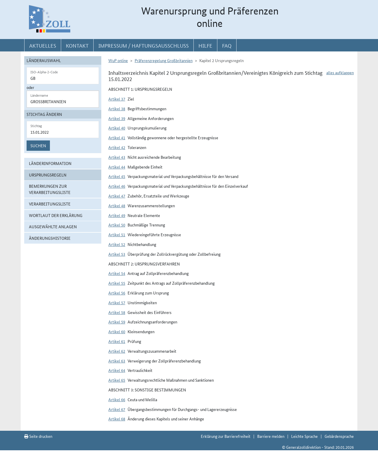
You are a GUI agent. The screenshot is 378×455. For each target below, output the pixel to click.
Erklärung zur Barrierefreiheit (225, 436)
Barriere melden (270, 436)
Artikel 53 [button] (116, 254)
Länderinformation (50, 163)
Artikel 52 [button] (116, 244)
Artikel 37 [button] (116, 99)
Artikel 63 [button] (116, 361)
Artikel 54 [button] (116, 273)
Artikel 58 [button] (116, 312)
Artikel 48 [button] (116, 205)
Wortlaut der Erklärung (55, 215)
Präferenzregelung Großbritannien (164, 60)
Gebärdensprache (339, 436)
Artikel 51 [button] (116, 234)
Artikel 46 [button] (116, 186)
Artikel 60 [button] (116, 331)
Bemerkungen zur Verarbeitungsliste (50, 189)
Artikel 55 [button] (116, 283)
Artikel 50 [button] (116, 225)
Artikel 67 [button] (116, 409)
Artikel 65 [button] (116, 380)
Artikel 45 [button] (116, 176)
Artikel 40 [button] (116, 128)
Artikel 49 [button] (116, 215)
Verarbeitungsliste (50, 204)
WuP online (118, 60)
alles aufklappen (340, 72)
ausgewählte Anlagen (53, 226)
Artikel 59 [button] (116, 322)
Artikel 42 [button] (116, 147)
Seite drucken (38, 436)
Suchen (38, 145)
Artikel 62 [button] (116, 351)
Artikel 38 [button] (116, 108)
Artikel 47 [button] (116, 196)
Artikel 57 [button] (116, 302)
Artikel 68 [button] (116, 419)
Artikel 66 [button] (116, 399)
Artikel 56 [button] (116, 293)
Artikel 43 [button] (116, 157)
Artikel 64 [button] (116, 370)
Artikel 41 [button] (116, 137)
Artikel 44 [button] (116, 167)
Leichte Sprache (304, 436)
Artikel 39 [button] (116, 118)
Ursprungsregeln (47, 175)
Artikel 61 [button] (116, 341)
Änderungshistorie (50, 238)
